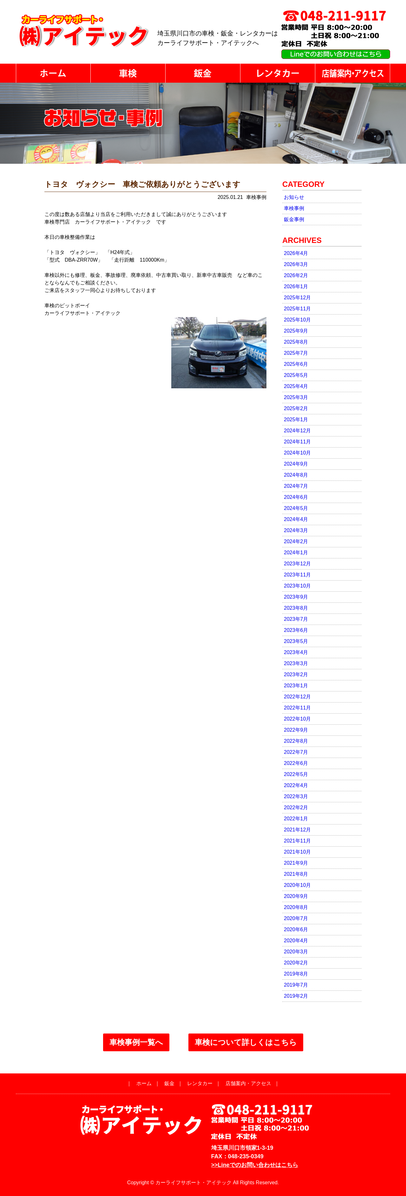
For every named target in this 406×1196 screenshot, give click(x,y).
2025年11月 (297, 308)
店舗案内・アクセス (248, 1083)
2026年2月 (296, 275)
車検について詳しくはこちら (246, 1042)
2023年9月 (296, 597)
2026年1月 (296, 286)
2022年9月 (296, 730)
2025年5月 (296, 375)
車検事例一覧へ (136, 1042)
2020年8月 (296, 907)
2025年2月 (296, 408)
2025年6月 (296, 364)
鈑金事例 (294, 219)
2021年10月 (297, 852)
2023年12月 (297, 563)
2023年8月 (296, 608)
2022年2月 (296, 807)
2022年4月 (296, 785)
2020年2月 (296, 962)
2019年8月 (296, 974)
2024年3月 (296, 530)
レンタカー (200, 1083)
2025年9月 (296, 331)
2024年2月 (296, 541)
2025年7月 (296, 353)
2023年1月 (296, 685)
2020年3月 (296, 951)
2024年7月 (296, 486)
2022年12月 (297, 696)
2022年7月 (296, 752)
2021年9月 (296, 863)
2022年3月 (296, 796)
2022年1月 (296, 818)
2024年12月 (297, 430)
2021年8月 (296, 874)
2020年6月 (296, 929)
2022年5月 (296, 774)
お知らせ (294, 197)
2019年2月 (296, 996)
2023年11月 (297, 574)
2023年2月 (296, 674)
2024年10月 (297, 452)
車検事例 (294, 208)
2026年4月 (296, 253)
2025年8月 (296, 342)
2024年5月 (296, 508)
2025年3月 (296, 397)
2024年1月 (296, 552)
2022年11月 (297, 707)
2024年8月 (296, 475)
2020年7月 (296, 918)
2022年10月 (297, 719)
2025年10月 (297, 319)
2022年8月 (296, 741)
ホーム (144, 1083)
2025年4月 (296, 386)
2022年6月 (296, 763)
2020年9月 (296, 896)
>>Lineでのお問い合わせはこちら (254, 1165)
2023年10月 (297, 585)
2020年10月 (297, 885)
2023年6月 (296, 630)
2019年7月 (296, 985)
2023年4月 (296, 652)
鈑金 (169, 1083)
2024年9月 (296, 464)
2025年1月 (296, 419)
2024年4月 (296, 519)
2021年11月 (297, 840)
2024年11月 (297, 441)
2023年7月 (296, 619)
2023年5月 (296, 641)
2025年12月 (297, 297)
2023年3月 (296, 663)
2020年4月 (296, 940)
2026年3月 (296, 264)
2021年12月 (297, 829)
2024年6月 (296, 497)
